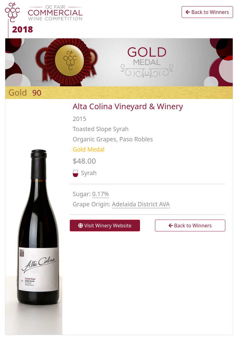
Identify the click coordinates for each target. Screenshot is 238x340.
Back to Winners (207, 12)
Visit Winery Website (104, 225)
